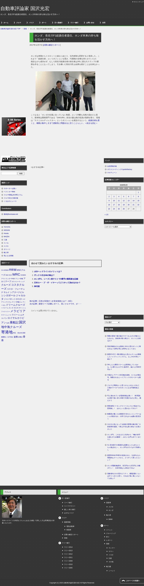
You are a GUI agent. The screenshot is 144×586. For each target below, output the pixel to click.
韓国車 (68, 530)
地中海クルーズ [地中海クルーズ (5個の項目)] (11, 327)
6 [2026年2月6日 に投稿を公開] (128, 196)
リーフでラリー (69, 506)
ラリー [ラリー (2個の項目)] (15, 315)
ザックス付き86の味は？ (44, 275)
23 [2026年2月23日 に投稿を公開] (109, 209)
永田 (103, 23)
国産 (107, 544)
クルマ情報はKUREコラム (13, 195)
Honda (6, 233)
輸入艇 (108, 566)
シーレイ (112, 571)
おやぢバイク (69, 513)
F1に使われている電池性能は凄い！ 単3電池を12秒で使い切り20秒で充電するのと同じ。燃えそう (124, 398)
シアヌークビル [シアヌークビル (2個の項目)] (17, 292)
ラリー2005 (68, 568)
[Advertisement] (65, 145)
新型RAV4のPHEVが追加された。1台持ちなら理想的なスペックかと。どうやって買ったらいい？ (124, 457)
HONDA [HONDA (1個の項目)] (5, 270)
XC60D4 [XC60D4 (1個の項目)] (23, 275)
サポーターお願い (10, 188)
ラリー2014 (68, 547)
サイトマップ (139, 2)
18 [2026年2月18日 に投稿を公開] (119, 205)
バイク (31, 23)
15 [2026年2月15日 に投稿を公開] (138, 201)
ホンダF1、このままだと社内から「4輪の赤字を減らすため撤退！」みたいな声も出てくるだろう (124, 437)
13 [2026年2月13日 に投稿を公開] (128, 201)
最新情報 (67, 522)
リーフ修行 (68, 503)
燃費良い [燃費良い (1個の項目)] (4, 337)
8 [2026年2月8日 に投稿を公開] (138, 196)
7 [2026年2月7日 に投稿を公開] (133, 196)
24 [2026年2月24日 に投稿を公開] (114, 209)
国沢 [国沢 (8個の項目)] (22, 322)
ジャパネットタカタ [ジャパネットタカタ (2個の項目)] (13, 299)
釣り (107, 537)
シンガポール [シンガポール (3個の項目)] (8, 295)
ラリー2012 (68, 554)
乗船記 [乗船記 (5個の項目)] (14, 322)
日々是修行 (58, 23)
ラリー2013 (68, 551)
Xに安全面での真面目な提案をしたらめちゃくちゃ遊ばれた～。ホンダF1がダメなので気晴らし (124, 447)
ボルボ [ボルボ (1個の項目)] (16, 308)
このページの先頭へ (133, 581)
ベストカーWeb (9, 192)
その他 (111, 562)
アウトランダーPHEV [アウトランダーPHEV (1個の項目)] (8, 278)
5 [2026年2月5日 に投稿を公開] (123, 196)
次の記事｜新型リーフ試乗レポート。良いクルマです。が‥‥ (56, 304)
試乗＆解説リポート (51, 45)
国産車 (108, 503)
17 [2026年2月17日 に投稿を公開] (114, 205)
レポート (109, 540)
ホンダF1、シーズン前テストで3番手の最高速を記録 (56, 279)
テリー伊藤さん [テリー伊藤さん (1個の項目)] (17, 302)
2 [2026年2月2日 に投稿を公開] (109, 196)
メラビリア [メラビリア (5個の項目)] (18, 311)
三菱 (5, 240)
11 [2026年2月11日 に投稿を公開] (119, 201)
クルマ (18, 23)
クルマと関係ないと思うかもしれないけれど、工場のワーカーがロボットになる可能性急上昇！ (124, 387)
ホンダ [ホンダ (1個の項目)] (11, 308)
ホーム (6, 23)
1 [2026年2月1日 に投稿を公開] (138, 192)
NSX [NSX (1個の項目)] (7, 275)
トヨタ (111, 555)
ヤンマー (112, 548)
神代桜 (37, 286)
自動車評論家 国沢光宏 (24, 8)
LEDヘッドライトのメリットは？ (48, 271)
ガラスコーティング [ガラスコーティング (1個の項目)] (18, 281)
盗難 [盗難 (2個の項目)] (16, 337)
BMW (110, 519)
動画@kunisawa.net (11, 214)
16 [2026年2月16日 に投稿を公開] (109, 205)
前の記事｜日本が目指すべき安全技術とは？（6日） (51, 301)
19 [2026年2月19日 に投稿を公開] (124, 205)
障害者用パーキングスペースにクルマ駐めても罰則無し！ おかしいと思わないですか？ (124, 407)
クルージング (111, 533)
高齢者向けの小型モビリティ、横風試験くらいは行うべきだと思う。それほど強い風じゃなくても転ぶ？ (124, 476)
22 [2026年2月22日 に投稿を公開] (138, 205)
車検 (65, 538)
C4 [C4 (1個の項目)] (2, 270)
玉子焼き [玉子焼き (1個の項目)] (10, 337)
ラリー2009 (68, 561)
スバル (6, 243)
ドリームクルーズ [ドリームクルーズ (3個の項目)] (15, 305)
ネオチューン (112, 173)
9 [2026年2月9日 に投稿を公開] (109, 201)
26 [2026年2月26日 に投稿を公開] (124, 209)
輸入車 (6, 252)
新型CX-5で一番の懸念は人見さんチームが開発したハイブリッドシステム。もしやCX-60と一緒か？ (124, 356)
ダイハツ (7, 249)
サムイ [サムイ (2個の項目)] (7, 292)
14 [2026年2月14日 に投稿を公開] (133, 201)
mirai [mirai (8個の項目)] (12, 269)
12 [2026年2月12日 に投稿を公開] (124, 201)
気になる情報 (8, 256)
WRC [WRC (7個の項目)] (16, 274)
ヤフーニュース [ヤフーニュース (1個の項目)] (6, 315)
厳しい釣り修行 (69, 509)
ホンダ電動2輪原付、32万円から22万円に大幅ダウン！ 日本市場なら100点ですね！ (123, 467)
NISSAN (7, 230)
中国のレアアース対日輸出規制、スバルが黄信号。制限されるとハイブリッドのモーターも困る (124, 377)
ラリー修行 (74, 23)
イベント (109, 530)
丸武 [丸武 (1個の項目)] (7, 323)
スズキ (6, 246)
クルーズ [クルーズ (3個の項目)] (6, 285)
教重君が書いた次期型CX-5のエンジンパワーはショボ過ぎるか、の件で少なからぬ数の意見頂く (124, 416)
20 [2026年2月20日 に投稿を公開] (128, 205)
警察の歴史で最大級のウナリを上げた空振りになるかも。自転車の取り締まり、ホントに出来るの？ (124, 338)
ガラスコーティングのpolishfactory (119, 169)
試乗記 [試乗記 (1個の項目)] (20, 337)
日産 (110, 558)
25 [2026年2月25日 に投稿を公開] (119, 209)
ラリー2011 (68, 557)
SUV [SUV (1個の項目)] (10, 275)
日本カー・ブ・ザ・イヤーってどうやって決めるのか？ (57, 283)
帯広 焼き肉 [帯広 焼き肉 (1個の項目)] (17, 333)
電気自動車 (70, 526)
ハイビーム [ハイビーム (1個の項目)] (4, 308)
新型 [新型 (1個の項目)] (23, 333)
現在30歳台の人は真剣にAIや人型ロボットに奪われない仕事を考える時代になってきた (124, 347)
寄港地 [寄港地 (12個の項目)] (7, 332)
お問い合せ (90, 23)
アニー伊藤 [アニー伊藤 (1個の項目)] (19, 278)
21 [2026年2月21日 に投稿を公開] (133, 205)
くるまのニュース (10, 201)
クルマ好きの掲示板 (11, 198)
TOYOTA (7, 227)
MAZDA (6, 237)
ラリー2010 (68, 564)
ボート (44, 23)
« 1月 (106, 215)
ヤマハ (111, 551)
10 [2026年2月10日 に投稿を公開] (114, 201)
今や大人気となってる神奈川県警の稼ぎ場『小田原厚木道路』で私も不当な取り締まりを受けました (124, 426)
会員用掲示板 (112, 166)
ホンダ (111, 510)
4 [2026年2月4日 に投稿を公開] (118, 196)
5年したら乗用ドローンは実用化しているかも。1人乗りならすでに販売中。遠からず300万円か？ (124, 367)
